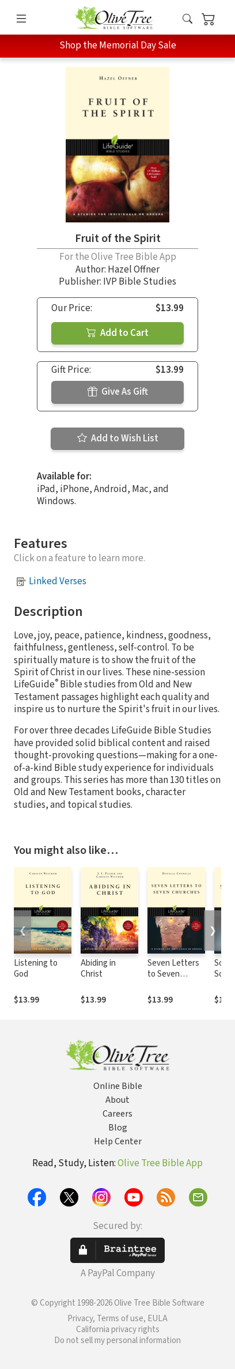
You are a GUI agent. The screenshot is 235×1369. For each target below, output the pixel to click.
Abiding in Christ (98, 968)
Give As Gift (118, 392)
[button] (187, 19)
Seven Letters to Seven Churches (173, 974)
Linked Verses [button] (57, 581)
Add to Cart (117, 333)
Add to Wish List (117, 438)
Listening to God (36, 968)
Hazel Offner (134, 270)
